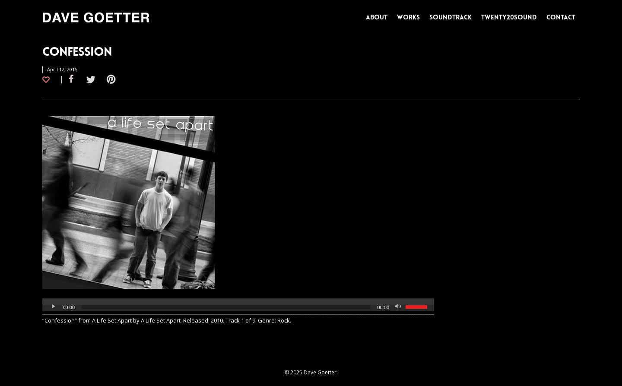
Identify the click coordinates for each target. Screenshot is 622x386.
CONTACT (560, 17)
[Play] (53, 307)
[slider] (226, 307)
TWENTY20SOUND (509, 17)
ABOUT (376, 17)
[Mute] (398, 307)
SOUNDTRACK (450, 17)
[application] (238, 307)
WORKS (408, 17)
